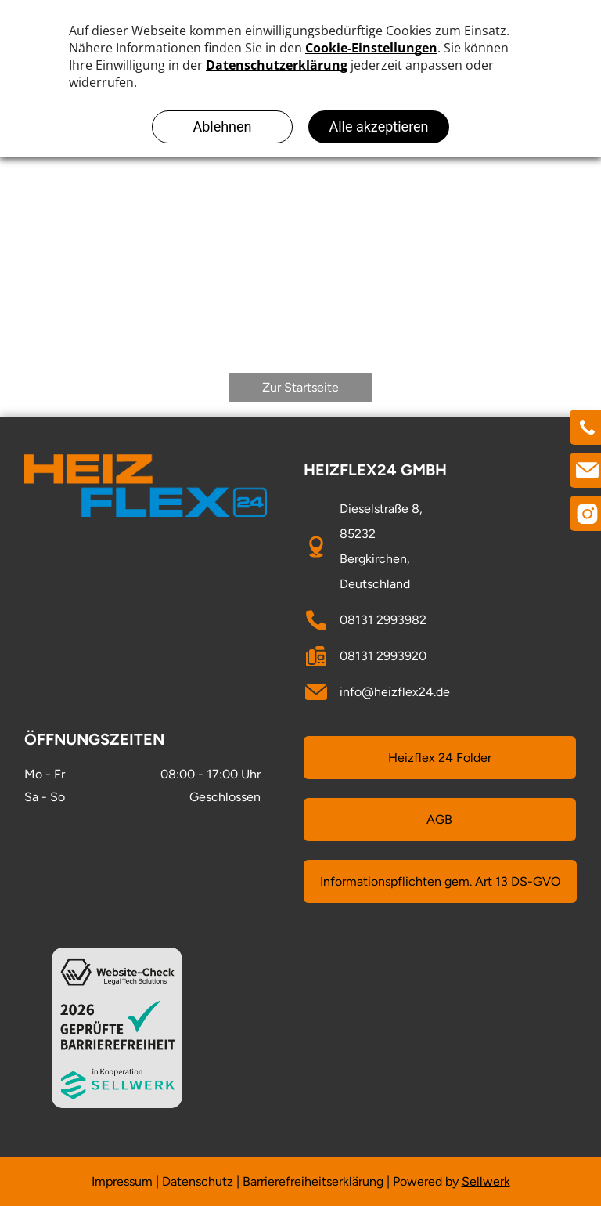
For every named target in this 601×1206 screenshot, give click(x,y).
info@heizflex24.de (395, 691)
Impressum (122, 1181)
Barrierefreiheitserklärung (313, 1181)
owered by (429, 1181)
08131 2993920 (383, 655)
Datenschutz (197, 1181)
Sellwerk (486, 1181)
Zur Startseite (300, 387)
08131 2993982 (383, 619)
